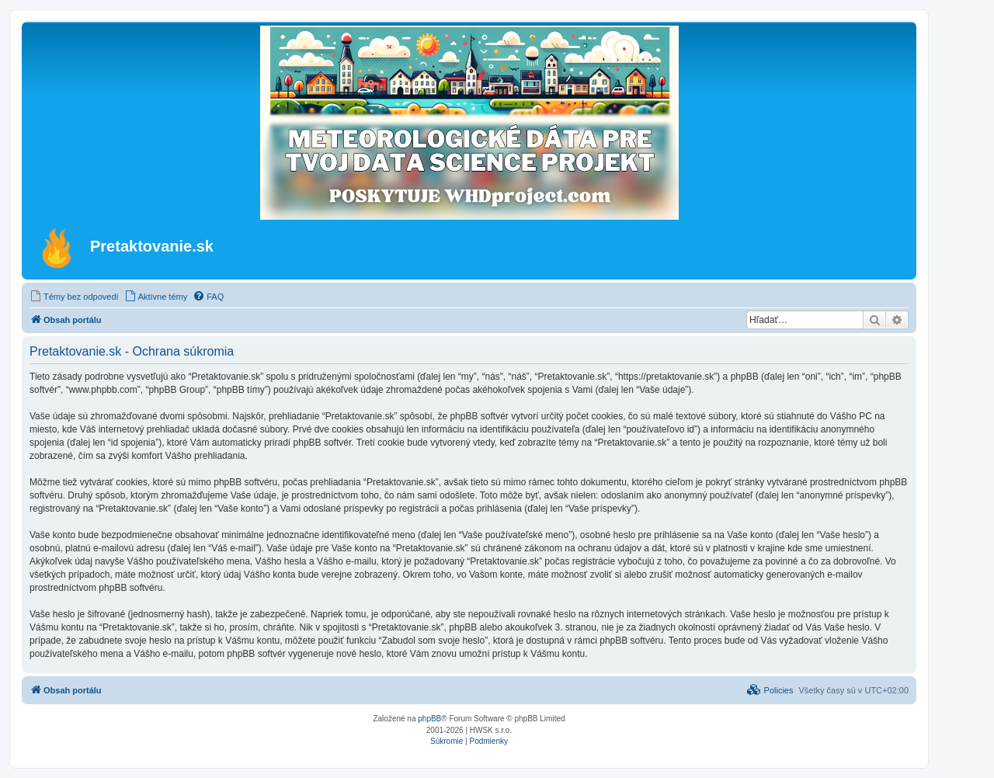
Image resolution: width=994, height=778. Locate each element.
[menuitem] (74, 296)
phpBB (429, 718)
